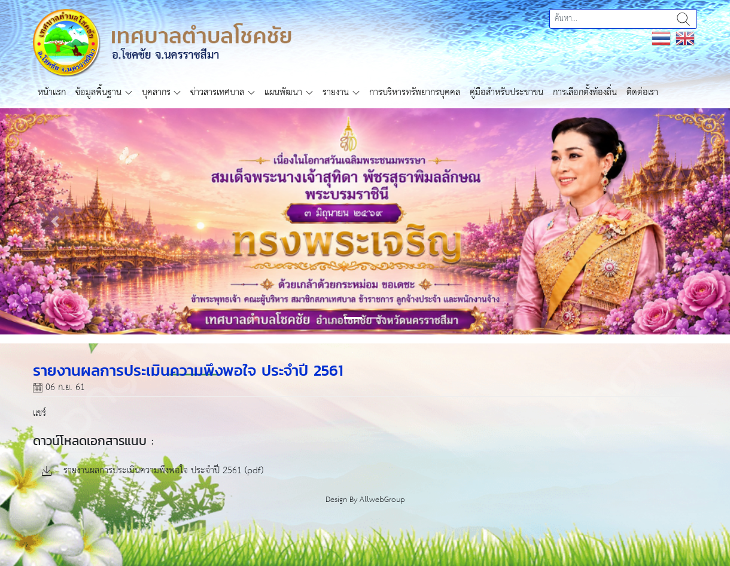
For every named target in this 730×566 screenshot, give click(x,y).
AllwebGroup (382, 499)
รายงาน (336, 92)
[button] (55, 221)
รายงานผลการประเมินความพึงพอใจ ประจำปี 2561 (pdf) (152, 471)
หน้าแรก (52, 92)
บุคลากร (156, 92)
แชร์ (39, 413)
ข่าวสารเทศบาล (217, 92)
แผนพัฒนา (283, 92)
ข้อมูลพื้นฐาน (98, 92)
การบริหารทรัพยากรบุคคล (414, 92)
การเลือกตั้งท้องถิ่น (585, 92)
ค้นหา (683, 19)
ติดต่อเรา (642, 92)
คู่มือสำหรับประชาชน (506, 92)
